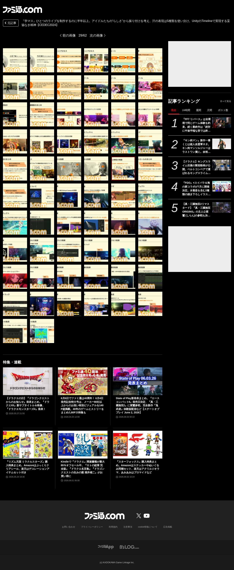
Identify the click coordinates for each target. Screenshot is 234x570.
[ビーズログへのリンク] (129, 546)
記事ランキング (184, 101)
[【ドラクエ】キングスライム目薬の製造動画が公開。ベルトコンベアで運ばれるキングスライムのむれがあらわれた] (221, 165)
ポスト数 (223, 110)
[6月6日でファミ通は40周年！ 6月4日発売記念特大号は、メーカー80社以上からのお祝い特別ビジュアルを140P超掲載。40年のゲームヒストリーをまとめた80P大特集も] (82, 381)
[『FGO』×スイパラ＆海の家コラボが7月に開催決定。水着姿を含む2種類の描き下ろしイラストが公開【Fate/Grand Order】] (221, 186)
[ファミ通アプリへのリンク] (106, 546)
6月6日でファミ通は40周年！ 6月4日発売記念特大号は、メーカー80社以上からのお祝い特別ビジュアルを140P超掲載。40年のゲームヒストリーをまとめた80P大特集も (82, 405)
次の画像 (96, 35)
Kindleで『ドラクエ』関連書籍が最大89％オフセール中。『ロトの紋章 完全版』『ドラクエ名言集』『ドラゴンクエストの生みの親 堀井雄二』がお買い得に (83, 468)
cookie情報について (148, 527)
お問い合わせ (68, 527)
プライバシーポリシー (92, 527)
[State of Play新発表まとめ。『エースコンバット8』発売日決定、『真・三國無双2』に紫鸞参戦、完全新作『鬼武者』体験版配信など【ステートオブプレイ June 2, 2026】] (138, 381)
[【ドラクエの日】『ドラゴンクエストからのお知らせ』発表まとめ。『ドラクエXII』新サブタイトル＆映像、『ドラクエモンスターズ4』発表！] (27, 381)
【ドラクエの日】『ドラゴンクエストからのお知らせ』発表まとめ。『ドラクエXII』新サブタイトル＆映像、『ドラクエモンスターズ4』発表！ (27, 403)
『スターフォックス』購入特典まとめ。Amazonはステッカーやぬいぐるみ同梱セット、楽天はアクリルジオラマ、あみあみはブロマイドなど (137, 467)
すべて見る (225, 101)
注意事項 (127, 527)
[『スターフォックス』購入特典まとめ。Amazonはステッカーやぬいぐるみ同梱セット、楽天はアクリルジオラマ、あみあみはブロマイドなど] (138, 445)
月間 (209, 110)
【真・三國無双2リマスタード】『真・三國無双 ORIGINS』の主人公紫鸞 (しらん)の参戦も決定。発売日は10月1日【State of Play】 (196, 209)
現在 (173, 110)
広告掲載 (167, 527)
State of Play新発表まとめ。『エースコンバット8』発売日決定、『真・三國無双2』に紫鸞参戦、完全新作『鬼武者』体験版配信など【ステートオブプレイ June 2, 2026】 (137, 405)
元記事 (10, 23)
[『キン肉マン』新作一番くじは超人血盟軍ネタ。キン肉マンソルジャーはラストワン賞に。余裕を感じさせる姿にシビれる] (221, 144)
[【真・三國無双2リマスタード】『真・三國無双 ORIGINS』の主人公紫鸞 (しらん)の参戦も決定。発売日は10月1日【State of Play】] (221, 207)
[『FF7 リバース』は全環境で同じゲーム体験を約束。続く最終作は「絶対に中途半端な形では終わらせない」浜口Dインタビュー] (221, 122)
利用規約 (113, 527)
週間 (198, 110)
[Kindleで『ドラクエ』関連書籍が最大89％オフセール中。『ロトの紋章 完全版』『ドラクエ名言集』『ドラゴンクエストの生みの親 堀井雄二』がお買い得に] (82, 445)
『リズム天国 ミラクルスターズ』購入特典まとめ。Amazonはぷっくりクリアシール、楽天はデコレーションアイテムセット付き (27, 467)
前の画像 (69, 35)
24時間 (186, 110)
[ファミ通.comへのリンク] (22, 9)
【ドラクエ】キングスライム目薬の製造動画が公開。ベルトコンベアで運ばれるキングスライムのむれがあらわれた (196, 167)
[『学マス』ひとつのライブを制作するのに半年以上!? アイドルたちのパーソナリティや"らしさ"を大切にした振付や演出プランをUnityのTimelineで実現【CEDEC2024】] (15, 60)
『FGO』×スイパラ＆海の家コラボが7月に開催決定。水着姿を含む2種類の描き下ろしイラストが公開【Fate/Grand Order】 (196, 188)
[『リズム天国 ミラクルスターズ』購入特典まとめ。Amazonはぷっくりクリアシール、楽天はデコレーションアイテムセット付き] (27, 445)
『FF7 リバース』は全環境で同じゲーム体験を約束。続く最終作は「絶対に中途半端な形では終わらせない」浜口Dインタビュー (196, 125)
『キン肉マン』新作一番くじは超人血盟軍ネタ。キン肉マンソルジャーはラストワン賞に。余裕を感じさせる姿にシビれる (196, 146)
